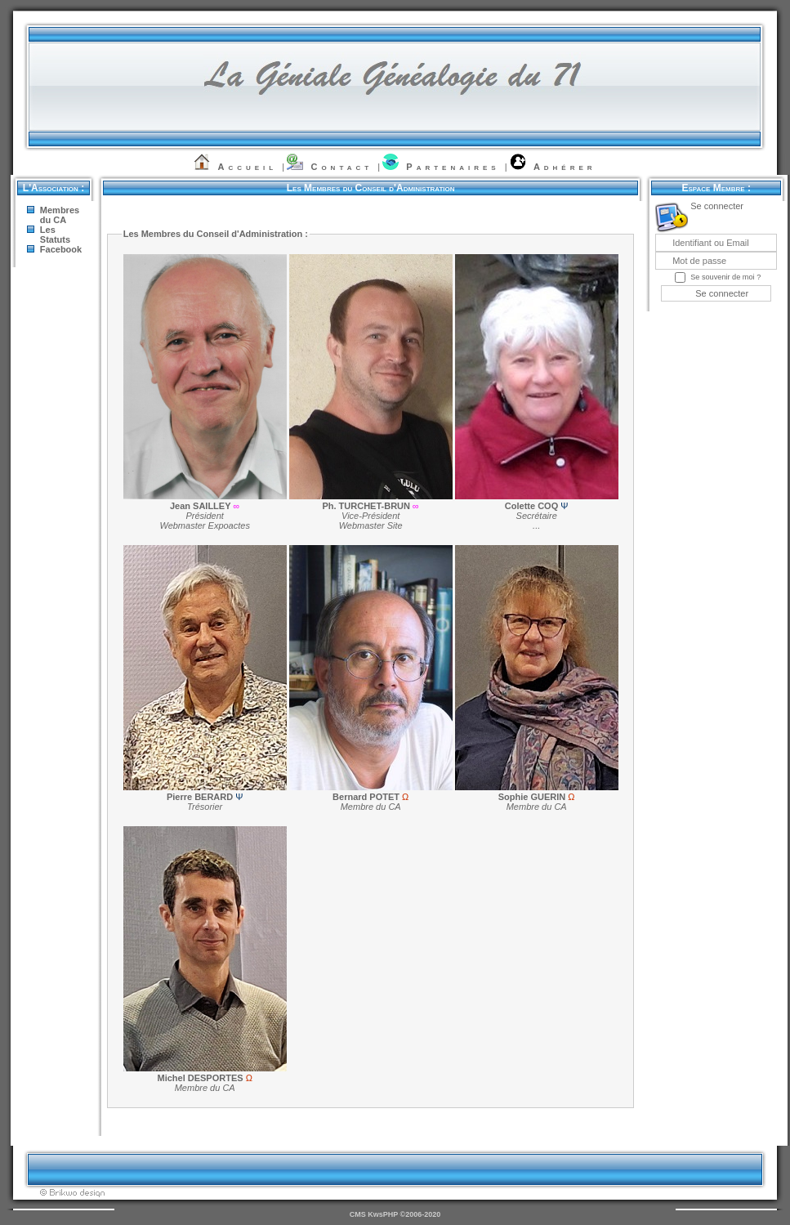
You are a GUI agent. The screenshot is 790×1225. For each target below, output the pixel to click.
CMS (358, 1214)
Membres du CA (59, 215)
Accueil (248, 167)
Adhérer (564, 167)
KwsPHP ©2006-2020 (404, 1214)
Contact (341, 167)
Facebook (61, 249)
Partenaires (452, 167)
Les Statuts (55, 234)
